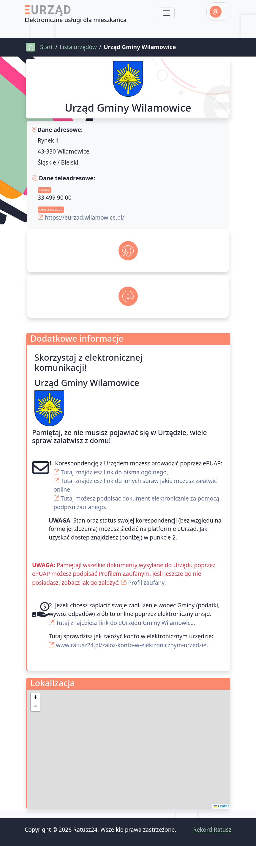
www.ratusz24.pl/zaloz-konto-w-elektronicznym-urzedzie (131, 645)
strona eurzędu (51, 209)
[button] (35, 697)
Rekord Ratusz (212, 829)
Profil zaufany (146, 582)
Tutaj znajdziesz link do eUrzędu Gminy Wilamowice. (125, 623)
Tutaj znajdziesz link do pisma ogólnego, (114, 472)
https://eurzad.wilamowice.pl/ (84, 217)
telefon (44, 190)
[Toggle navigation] (166, 13)
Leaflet (221, 806)
